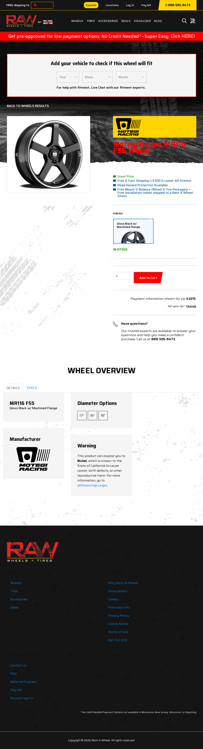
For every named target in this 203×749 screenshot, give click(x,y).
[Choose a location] (35, 5)
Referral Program (23, 681)
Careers (113, 599)
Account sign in (21, 698)
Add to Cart (148, 277)
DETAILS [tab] (13, 387)
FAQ (13, 673)
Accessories (108, 21)
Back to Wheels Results (28, 105)
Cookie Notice (118, 623)
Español (91, 5)
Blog (158, 21)
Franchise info (118, 607)
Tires (91, 21)
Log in (130, 5)
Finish (118, 213)
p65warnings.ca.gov (92, 485)
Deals (126, 21)
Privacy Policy (118, 615)
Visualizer (142, 21)
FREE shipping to (17, 5)
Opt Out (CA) (117, 640)
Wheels (77, 21)
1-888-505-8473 (177, 5)
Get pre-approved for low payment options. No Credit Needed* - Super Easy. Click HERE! (101, 36)
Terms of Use (118, 631)
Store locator (117, 591)
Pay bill (146, 5)
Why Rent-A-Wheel (123, 582)
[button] (16, 154)
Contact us (18, 665)
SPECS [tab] (32, 387)
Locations (112, 5)
